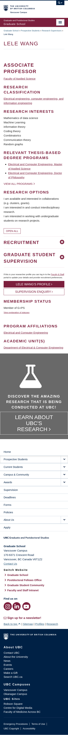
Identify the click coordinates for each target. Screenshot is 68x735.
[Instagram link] (8, 606)
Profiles (39, 623)
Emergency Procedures (16, 724)
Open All (12, 231)
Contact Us (10, 563)
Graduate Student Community (25, 585)
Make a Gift (11, 672)
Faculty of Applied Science (20, 78)
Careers (8, 668)
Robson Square (13, 703)
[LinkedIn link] (17, 606)
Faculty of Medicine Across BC (22, 711)
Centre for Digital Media (18, 707)
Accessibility (29, 728)
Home (7, 451)
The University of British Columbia (25, 7)
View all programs (18, 183)
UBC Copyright (11, 728)
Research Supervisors (51, 31)
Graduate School (11, 31)
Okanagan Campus (15, 693)
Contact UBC (12, 652)
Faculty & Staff (57, 274)
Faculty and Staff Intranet (23, 590)
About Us (9, 519)
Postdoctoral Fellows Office (24, 580)
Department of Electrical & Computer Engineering (33, 347)
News (7, 660)
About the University (16, 656)
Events (8, 664)
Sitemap (28, 623)
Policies (8, 512)
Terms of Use (38, 724)
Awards (8, 482)
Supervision (11, 489)
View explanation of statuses (16, 312)
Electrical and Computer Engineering (26, 332)
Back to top (12, 623)
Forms (7, 504)
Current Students (13, 467)
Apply (7, 527)
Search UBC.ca (13, 676)
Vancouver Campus (15, 689)
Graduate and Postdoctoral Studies (34, 539)
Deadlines (10, 497)
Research (52, 623)
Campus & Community (16, 474)
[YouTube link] (26, 606)
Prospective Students (30, 31)
